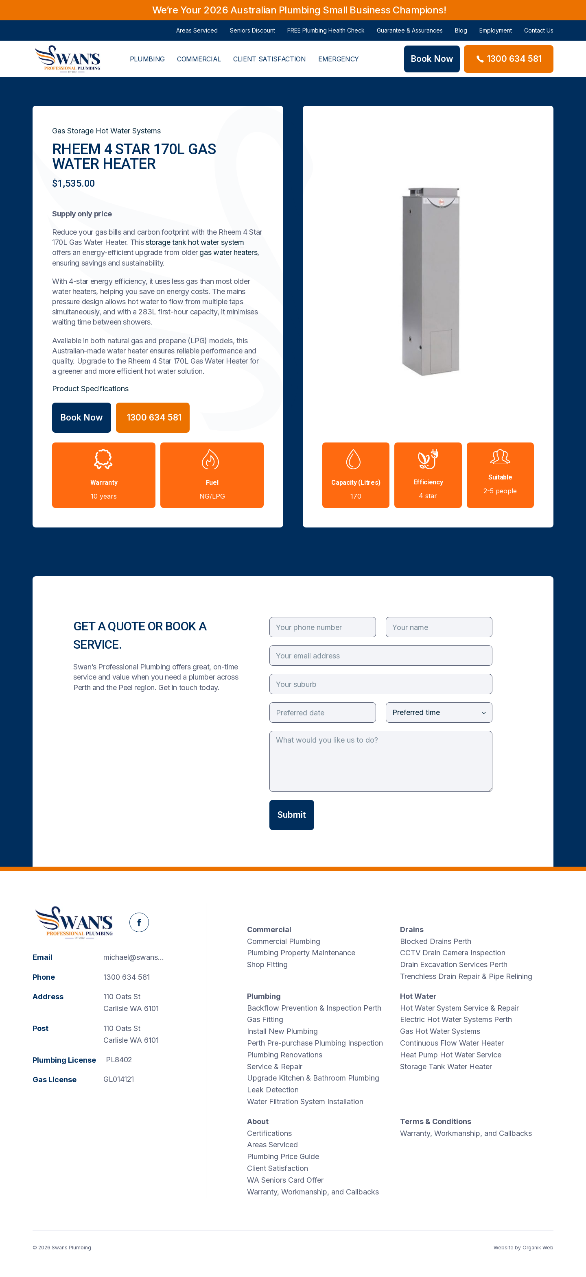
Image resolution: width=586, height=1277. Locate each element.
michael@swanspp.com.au (136, 957)
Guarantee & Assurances (410, 34)
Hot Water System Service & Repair (459, 1008)
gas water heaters (228, 252)
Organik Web (538, 1247)
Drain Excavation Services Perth (453, 964)
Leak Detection (273, 1089)
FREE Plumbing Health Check (326, 34)
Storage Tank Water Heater (446, 1066)
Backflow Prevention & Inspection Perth (314, 1008)
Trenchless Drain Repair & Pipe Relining (466, 976)
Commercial (199, 66)
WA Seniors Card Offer (285, 1180)
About (258, 1121)
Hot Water (418, 996)
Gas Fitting (265, 1019)
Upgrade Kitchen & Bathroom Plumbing (313, 1078)
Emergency (338, 66)
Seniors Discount (252, 34)
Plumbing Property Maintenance (301, 952)
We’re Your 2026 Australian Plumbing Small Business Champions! (299, 10)
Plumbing (147, 66)
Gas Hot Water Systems (440, 1031)
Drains (412, 929)
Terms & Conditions (435, 1121)
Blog (461, 34)
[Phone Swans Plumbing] (508, 59)
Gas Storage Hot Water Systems (106, 130)
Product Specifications (90, 388)
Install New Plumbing (282, 1031)
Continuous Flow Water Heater (452, 1043)
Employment (495, 34)
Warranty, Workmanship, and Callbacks (313, 1192)
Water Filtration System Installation (305, 1101)
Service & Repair (274, 1066)
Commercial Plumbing (283, 941)
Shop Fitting (267, 964)
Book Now (81, 417)
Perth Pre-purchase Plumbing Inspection (315, 1043)
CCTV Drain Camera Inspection (452, 952)
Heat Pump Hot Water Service (450, 1054)
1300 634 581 (126, 977)
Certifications (269, 1133)
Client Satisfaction (269, 66)
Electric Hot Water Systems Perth (456, 1019)
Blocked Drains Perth (435, 941)
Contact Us (538, 34)
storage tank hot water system (195, 242)
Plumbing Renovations (284, 1054)
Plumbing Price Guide (283, 1156)
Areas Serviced (197, 34)
